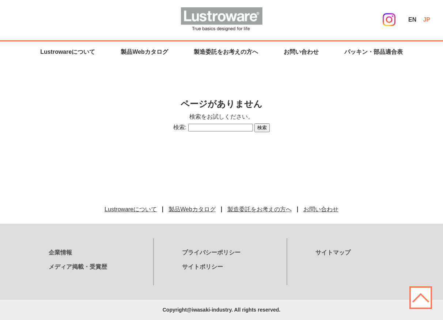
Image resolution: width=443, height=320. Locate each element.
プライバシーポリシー (211, 252)
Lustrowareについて (67, 52)
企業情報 (60, 252)
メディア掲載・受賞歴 (78, 267)
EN (412, 19)
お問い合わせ (301, 52)
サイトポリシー (202, 267)
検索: (179, 127)
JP (426, 19)
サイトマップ (333, 252)
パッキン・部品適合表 (373, 52)
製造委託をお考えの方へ (226, 52)
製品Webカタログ (144, 52)
